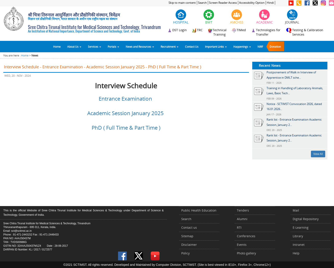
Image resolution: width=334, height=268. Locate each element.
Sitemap (187, 236)
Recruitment (169, 46)
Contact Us (191, 46)
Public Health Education (198, 210)
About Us (74, 46)
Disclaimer (189, 245)
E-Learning (301, 227)
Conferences (246, 236)
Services (94, 46)
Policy (185, 253)
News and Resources (140, 46)
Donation (275, 46)
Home (57, 46)
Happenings (242, 46)
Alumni (242, 219)
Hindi (270, 3)
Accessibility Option (252, 3)
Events (242, 245)
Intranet (299, 245)
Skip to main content (182, 3)
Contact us (189, 227)
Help (296, 253)
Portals (113, 46)
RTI (239, 227)
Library (298, 236)
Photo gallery (246, 253)
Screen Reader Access (223, 3)
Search (202, 3)
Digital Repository (306, 219)
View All (318, 154)
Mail (296, 210)
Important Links (216, 46)
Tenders (243, 210)
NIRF (260, 46)
